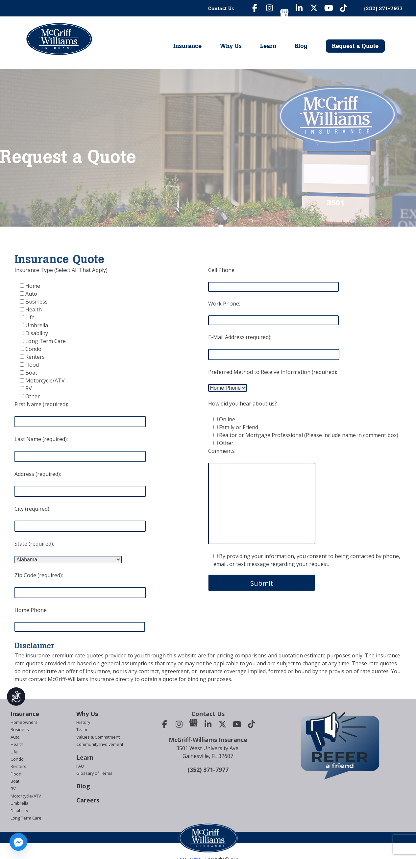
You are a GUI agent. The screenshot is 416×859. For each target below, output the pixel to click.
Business (20, 729)
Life (14, 752)
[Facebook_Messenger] (18, 842)
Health (17, 744)
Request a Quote (355, 46)
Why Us (231, 46)
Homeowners (24, 722)
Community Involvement (99, 744)
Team (81, 729)
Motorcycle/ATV (26, 796)
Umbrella (19, 803)
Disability (19, 811)
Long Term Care (26, 818)
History (83, 722)
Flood (16, 774)
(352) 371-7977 (208, 769)
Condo (17, 759)
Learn (268, 46)
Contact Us (221, 8)
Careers (87, 800)
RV (13, 789)
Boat (15, 781)
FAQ (80, 766)
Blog (301, 46)
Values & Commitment (98, 737)
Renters (18, 766)
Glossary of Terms (94, 773)
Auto (15, 737)
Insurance (187, 46)
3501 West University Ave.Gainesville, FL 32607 (207, 752)
